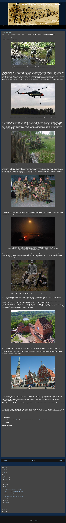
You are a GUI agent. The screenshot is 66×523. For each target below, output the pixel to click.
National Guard (28, 419)
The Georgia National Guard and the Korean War (13, 489)
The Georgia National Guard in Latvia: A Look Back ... (14, 496)
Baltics (6, 419)
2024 (5, 470)
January (6, 503)
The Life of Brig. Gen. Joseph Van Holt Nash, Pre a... (13, 491)
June (5, 488)
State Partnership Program (36, 419)
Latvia (18, 419)
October (6, 481)
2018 (5, 509)
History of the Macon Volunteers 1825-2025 (21, 25)
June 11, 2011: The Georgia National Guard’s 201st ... (13, 493)
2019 (5, 507)
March (6, 500)
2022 (5, 474)
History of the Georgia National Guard (39, 4)
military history (22, 419)
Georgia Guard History (36, 25)
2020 (5, 506)
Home (4, 25)
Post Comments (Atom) (35, 463)
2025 (5, 469)
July (5, 486)
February (6, 502)
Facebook (56, 25)
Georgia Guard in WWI (47, 25)
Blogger (36, 520)
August (6, 484)
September (7, 482)
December (7, 477)
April (6, 498)
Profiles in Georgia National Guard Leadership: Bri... (13, 494)
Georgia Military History (12, 419)
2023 (5, 472)
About (9, 25)
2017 (5, 511)
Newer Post (4, 460)
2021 (5, 476)
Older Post (61, 460)
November (7, 479)
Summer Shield (44, 419)
